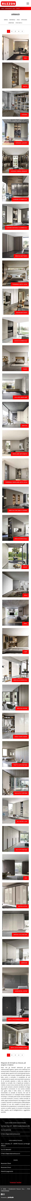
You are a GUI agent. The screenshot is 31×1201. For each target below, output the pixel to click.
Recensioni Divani (6, 1167)
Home (2, 8)
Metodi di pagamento (7, 1171)
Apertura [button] (11, 23)
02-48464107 (7, 1149)
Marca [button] (6, 19)
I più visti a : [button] (19, 23)
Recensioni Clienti (6, 1163)
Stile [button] (18, 19)
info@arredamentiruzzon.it (12, 1134)
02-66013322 (7, 1130)
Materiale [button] (12, 19)
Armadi (18, 8)
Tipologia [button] (24, 19)
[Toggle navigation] (28, 3)
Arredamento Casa (10, 8)
